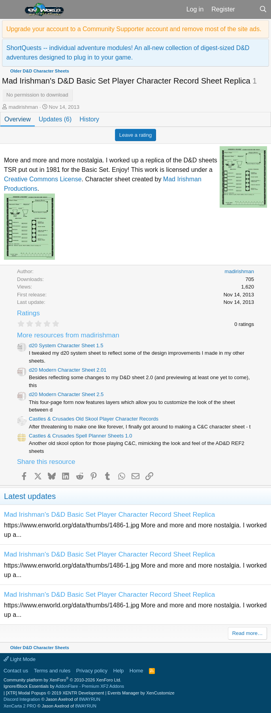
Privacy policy (91, 671)
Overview (17, 119)
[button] (11, 9)
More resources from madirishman (68, 335)
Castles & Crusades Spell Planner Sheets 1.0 (80, 436)
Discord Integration (22, 699)
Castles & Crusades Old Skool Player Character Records (93, 419)
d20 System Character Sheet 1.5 (66, 345)
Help (118, 671)
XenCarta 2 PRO (20, 706)
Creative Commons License (43, 179)
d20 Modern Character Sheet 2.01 (68, 370)
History (89, 119)
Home (136, 671)
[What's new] (247, 9)
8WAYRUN (89, 699)
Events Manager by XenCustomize (140, 693)
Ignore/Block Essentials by (64, 686)
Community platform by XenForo (62, 680)
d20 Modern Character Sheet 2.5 (66, 394)
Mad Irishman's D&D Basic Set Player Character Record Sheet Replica (109, 514)
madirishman (23, 107)
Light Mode (20, 659)
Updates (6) (55, 119)
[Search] (263, 9)
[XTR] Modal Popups (55, 693)
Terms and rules (52, 671)
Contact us (16, 671)
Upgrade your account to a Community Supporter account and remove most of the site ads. (134, 29)
